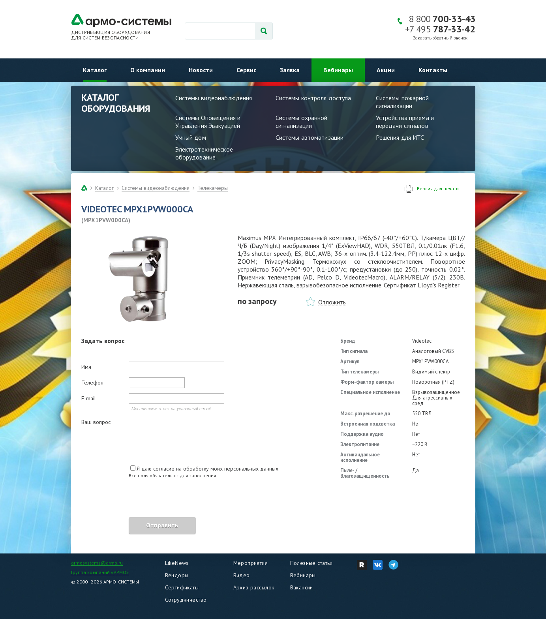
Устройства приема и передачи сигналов (405, 121)
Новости (201, 70)
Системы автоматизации (310, 137)
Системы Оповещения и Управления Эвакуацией (208, 121)
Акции (386, 70)
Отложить (332, 302)
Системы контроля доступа (313, 98)
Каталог (95, 70)
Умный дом (190, 137)
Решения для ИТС (400, 137)
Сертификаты (182, 587)
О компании (147, 70)
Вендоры (177, 575)
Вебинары (338, 70)
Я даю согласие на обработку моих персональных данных (207, 468)
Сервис (246, 70)
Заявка (290, 70)
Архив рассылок (253, 587)
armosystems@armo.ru (97, 563)
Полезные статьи (311, 562)
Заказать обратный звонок (440, 38)
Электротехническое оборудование (204, 153)
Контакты (432, 70)
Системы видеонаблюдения (213, 98)
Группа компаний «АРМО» (100, 572)
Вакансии (301, 587)
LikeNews (177, 562)
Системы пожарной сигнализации (402, 102)
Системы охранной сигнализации (302, 121)
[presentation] (141, 499)
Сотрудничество (186, 599)
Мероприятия (250, 562)
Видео (241, 575)
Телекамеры (212, 187)
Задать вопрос (102, 341)
